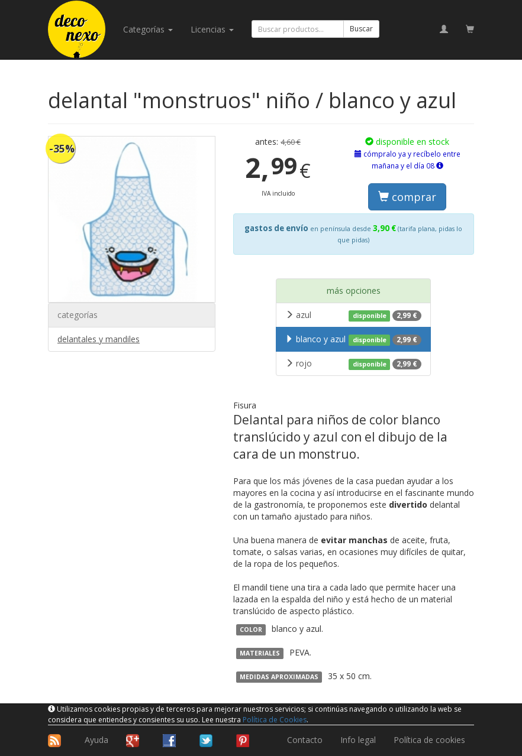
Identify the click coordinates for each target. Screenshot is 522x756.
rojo (353, 363)
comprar (407, 197)
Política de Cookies (275, 720)
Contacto (305, 739)
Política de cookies (429, 739)
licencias (212, 29)
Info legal (358, 739)
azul (353, 315)
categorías (148, 29)
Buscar (361, 29)
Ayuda (96, 739)
